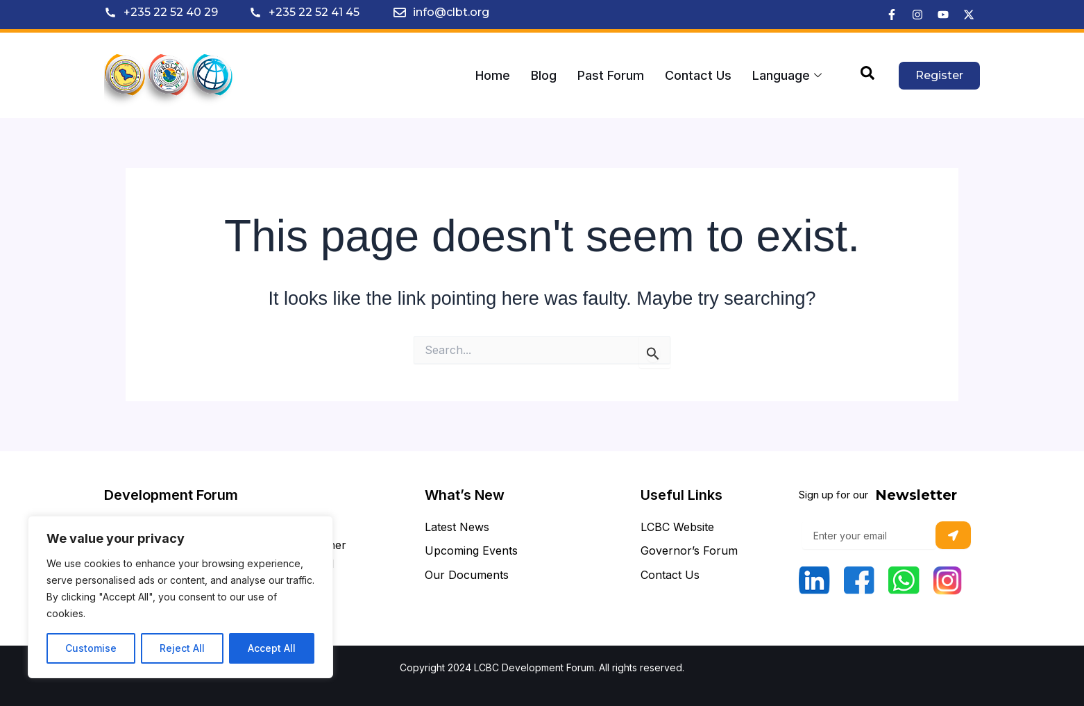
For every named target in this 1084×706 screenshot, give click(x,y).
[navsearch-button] (867, 76)
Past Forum (610, 75)
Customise (91, 648)
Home (492, 75)
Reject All (182, 648)
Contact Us (698, 75)
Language (787, 75)
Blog (544, 75)
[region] (180, 597)
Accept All (272, 648)
